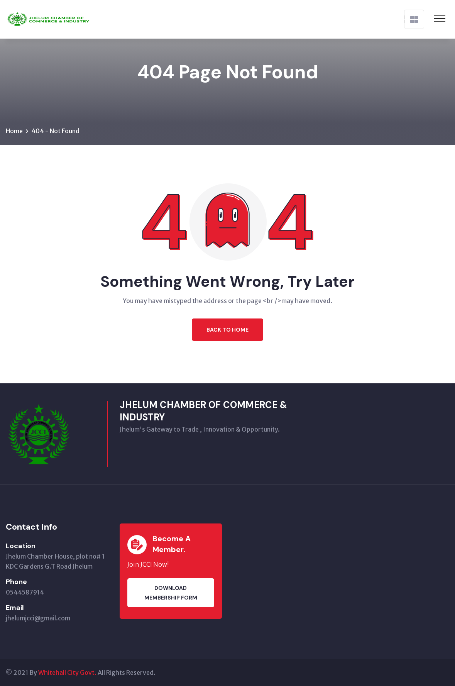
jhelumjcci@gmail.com (38, 618)
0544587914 (25, 592)
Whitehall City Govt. (67, 672)
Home (14, 131)
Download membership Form (170, 592)
